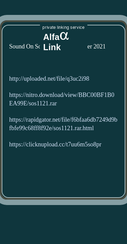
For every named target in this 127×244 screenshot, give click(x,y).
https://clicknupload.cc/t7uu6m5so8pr (55, 144)
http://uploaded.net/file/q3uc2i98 (49, 79)
